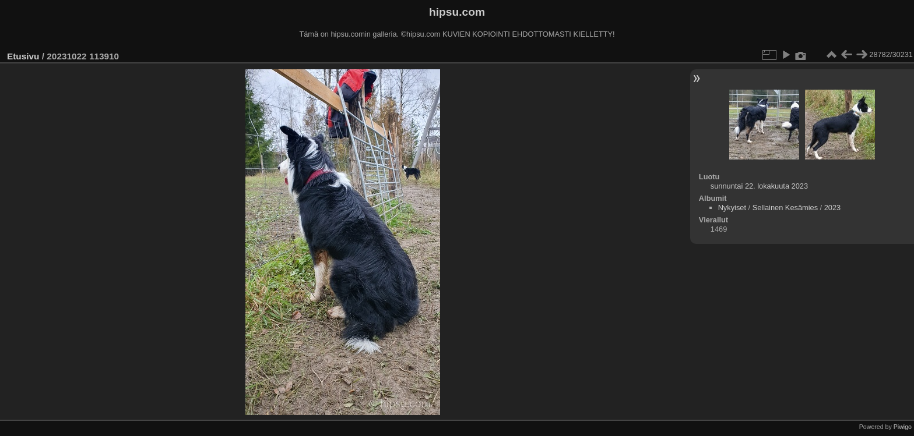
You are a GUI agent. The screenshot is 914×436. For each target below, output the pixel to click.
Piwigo (903, 426)
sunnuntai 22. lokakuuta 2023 (759, 186)
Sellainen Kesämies (785, 207)
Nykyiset (732, 207)
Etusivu (23, 56)
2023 (832, 207)
